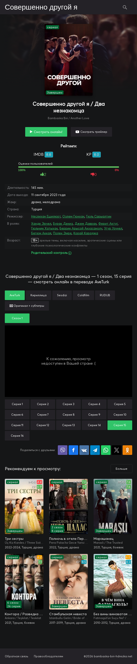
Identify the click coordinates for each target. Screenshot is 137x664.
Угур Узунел (113, 228)
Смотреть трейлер (93, 132)
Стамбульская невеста (68, 614)
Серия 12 (42, 425)
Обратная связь (16, 656)
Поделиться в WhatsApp (106, 450)
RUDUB (105, 295)
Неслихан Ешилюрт (46, 216)
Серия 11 (17, 425)
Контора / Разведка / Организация (24, 614)
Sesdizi (62, 295)
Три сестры (14, 538)
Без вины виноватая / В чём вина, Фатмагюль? (113, 614)
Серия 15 (119, 425)
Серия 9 (94, 414)
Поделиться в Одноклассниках (127, 450)
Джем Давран (86, 223)
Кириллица (38, 295)
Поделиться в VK (84, 450)
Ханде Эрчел (41, 223)
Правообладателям (48, 656)
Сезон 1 (17, 318)
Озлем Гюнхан (73, 216)
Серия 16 (17, 435)
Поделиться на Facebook (73, 450)
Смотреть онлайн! (48, 132)
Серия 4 (94, 404)
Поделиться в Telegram (95, 450)
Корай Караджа (85, 233)
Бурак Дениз (63, 223)
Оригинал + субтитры (27, 305)
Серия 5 (120, 404)
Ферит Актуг (108, 223)
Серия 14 (94, 425)
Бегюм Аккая (41, 233)
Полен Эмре (62, 233)
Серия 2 (43, 404)
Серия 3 (68, 404)
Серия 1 (17, 404)
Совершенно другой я (41, 7)
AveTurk (15, 295)
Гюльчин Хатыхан (44, 228)
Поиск (125, 7)
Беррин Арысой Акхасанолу (81, 228)
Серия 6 (17, 414)
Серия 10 (119, 414)
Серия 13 (68, 425)
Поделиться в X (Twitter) (116, 450)
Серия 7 (43, 414)
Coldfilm (83, 295)
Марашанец (103, 538)
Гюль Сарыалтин (98, 216)
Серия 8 (69, 414)
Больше (121, 468)
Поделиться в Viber (62, 450)
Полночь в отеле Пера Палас (68, 538)
